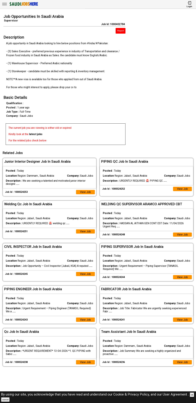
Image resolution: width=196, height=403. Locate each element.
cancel (5, 399)
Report (120, 30)
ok (192, 395)
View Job (85, 191)
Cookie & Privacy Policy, (132, 394)
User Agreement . (176, 394)
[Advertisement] (163, 80)
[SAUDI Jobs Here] (23, 5)
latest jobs (35, 134)
